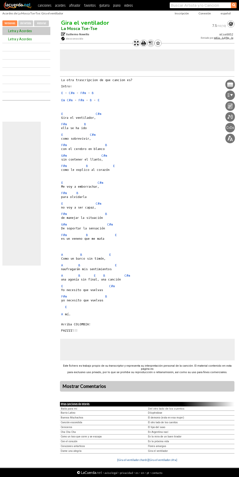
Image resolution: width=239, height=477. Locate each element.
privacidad (126, 472)
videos (128, 6)
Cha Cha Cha (68, 432)
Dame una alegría (71, 451)
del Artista (25, 23)
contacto (157, 472)
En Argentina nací (158, 432)
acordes (60, 6)
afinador (74, 6)
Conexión (204, 13)
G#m (64, 156)
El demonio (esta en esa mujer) (166, 417)
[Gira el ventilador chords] (132, 459)
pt (148, 472)
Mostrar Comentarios (84, 386)
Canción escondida (71, 422)
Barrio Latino (68, 412)
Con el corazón (69, 441)
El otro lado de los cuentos (163, 422)
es (137, 472)
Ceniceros (66, 427)
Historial (41, 23)
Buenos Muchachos (72, 417)
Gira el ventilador (85, 23)
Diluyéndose (155, 412)
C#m (72, 93)
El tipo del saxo (156, 427)
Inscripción (182, 13)
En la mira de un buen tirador (164, 436)
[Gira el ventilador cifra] (162, 459)
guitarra (104, 6)
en (142, 472)
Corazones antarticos (73, 446)
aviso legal (111, 472)
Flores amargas (157, 446)
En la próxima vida (158, 441)
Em (63, 100)
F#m (83, 93)
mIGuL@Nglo (223, 37)
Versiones (10, 23)
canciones (44, 6)
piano (117, 6)
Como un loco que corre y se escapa (81, 436)
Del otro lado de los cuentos (166, 408)
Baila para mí (69, 408)
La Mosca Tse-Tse (79, 28)
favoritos (90, 6)
